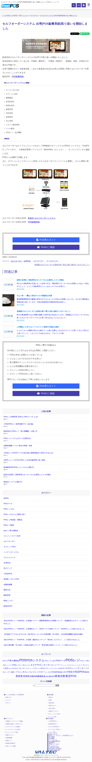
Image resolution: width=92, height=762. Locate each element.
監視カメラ (8, 740)
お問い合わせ (52, 734)
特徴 (50, 700)
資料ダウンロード (53, 711)
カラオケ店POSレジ (54, 726)
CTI (7, 660)
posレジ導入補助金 (11, 531)
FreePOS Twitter (53, 747)
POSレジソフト (7, 665)
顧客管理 (7, 595)
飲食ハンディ (9, 601)
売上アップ (8, 568)
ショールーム (52, 740)
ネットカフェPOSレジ (54, 729)
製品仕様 (51, 703)
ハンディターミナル (11, 552)
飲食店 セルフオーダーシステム (41, 218)
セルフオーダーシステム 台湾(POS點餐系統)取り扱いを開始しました (58, 15)
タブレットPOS (10, 547)
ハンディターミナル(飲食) (12, 726)
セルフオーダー (34, 15)
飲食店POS (8, 606)
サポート (8, 703)
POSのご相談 (46, 247)
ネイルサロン (68, 668)
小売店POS (8, 574)
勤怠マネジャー (9, 735)
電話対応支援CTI (10, 743)
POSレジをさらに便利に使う (15, 514)
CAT (3, 661)
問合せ (50, 697)
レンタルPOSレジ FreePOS (9, 15)
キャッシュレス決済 (54, 714)
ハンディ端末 (9, 672)
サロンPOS (11, 668)
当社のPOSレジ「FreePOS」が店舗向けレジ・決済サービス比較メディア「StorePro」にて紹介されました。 (45, 629)
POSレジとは (9, 509)
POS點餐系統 (18, 76)
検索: (33, 685)
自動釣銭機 (8, 584)
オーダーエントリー (52, 665)
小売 (64, 672)
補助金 (42, 676)
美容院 (26, 676)
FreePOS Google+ (54, 750)
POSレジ (73, 660)
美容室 (19, 676)
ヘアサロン (18, 672)
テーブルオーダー (52, 261)
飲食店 (59, 676)
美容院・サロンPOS (11, 579)
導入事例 (51, 737)
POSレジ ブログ (53, 744)
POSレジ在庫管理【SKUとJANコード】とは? (21, 417)
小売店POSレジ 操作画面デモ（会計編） (19, 424)
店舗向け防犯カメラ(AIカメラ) (13, 724)
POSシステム (35, 660)
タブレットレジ (49, 668)
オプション (8, 718)
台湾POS (27, 261)
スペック (8, 700)
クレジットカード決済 (12, 536)
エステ (28, 665)
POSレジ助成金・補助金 (13, 520)
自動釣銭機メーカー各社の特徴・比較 (18, 446)
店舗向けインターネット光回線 (14, 721)
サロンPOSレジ (53, 732)
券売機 (50, 694)
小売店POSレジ (53, 721)
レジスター (40, 672)
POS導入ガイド (46, 240)
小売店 (69, 672)
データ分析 (58, 668)
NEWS (6, 498)
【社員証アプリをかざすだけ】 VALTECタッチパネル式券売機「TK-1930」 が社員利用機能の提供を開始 (43, 634)
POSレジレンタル (19, 665)
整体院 (87, 672)
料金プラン (8, 697)
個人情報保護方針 (53, 741)
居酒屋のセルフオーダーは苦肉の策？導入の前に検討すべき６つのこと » (62, 265)
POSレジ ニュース (24, 15)
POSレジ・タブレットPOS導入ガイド (60, 735)
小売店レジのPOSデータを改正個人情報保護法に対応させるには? (28, 453)
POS (22, 660)
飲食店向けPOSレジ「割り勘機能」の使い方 (20, 431)
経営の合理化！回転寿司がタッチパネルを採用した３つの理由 (27, 475)
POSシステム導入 (50, 660)
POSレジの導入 (85, 660)
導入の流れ (51, 708)
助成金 (60, 672)
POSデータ (8, 504)
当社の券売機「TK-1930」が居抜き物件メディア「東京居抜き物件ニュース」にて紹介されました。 (41, 645)
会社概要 (51, 738)
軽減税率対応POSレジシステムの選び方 (19, 467)
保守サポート (52, 705)
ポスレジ (26, 672)
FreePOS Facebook (54, 748)
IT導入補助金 (13, 661)
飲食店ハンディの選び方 (13, 482)
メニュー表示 (52, 716)
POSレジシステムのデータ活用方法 (17, 438)
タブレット (29, 668)
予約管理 (54, 672)
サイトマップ (52, 745)
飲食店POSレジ (53, 724)
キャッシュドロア (66, 665)
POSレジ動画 (9, 525)
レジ (32, 672)
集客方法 (7, 590)
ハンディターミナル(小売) (12, 729)
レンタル (48, 672)
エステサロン (36, 665)
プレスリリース (9, 557)
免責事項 (51, 742)
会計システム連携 (10, 746)
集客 (47, 676)
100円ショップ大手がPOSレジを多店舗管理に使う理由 (24, 460)
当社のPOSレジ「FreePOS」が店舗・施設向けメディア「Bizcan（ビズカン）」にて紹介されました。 (42, 640)
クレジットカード (77, 665)
